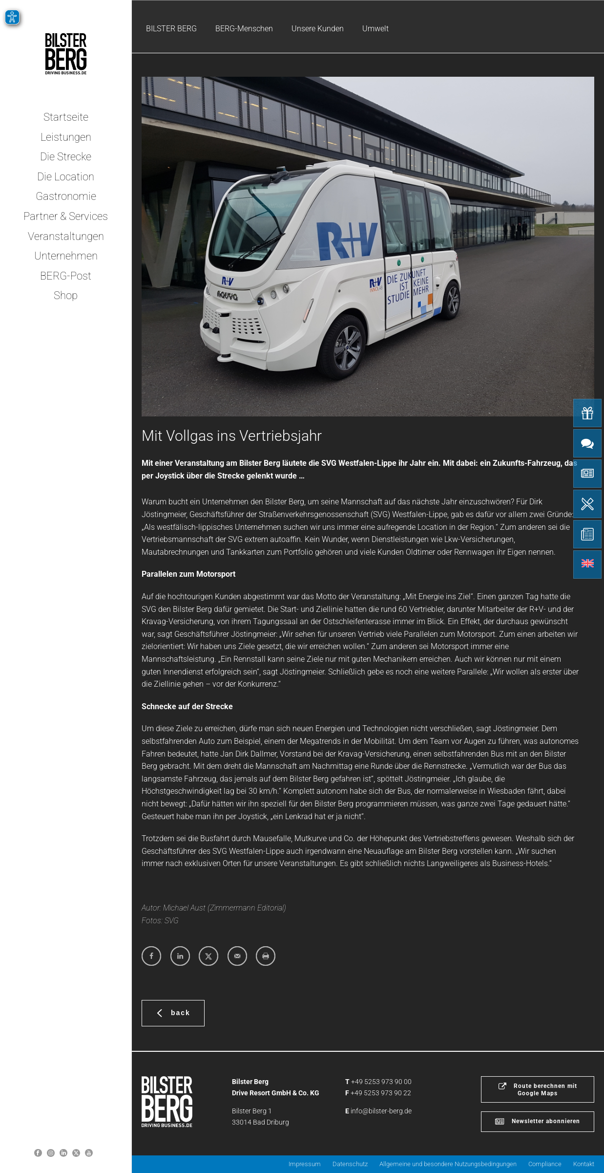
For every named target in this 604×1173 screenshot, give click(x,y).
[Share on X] (208, 956)
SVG (172, 920)
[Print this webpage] (265, 956)
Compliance (545, 1164)
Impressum (305, 1164)
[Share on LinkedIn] (180, 956)
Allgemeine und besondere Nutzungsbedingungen (448, 1164)
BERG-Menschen (244, 28)
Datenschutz (350, 1164)
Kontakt (583, 1164)
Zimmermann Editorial (247, 907)
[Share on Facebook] (151, 956)
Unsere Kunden (318, 28)
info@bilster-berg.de (381, 1111)
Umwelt (375, 28)
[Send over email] (237, 956)
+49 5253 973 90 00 (381, 1082)
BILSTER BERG (171, 28)
